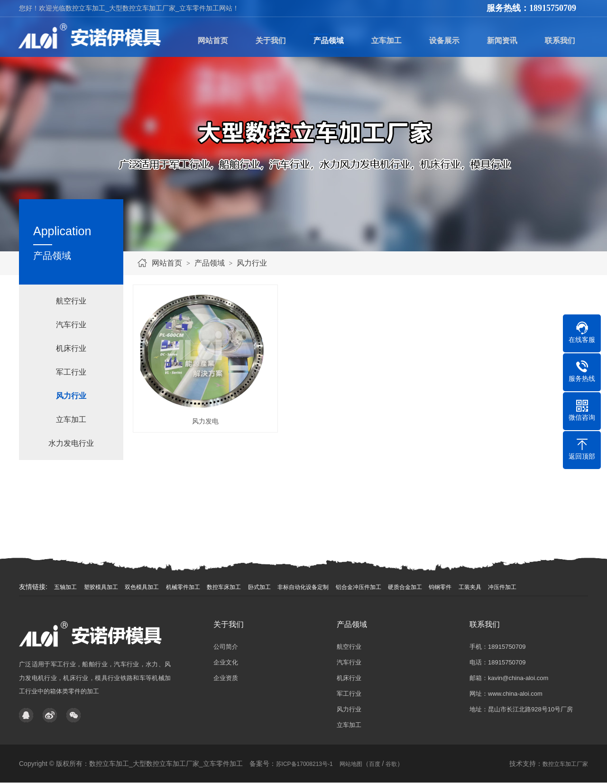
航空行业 (71, 301)
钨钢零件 (440, 587)
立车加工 (71, 419)
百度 (374, 764)
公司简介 (225, 646)
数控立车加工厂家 (565, 764)
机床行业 (71, 348)
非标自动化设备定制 (303, 587)
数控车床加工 (224, 587)
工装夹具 (470, 587)
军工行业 (71, 372)
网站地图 (351, 764)
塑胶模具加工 (101, 587)
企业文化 (225, 662)
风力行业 (252, 263)
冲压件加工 (502, 587)
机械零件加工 (183, 587)
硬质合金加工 (405, 587)
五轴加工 (65, 587)
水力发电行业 (71, 443)
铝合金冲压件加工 (358, 587)
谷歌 (391, 764)
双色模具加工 (142, 587)
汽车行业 (71, 325)
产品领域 (209, 263)
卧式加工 (259, 587)
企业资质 (225, 678)
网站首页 (167, 263)
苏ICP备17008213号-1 (304, 764)
